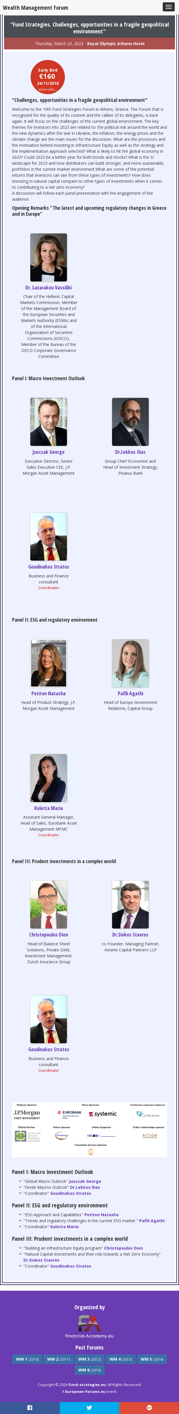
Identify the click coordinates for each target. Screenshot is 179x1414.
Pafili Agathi (130, 693)
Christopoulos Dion (48, 934)
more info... (48, 89)
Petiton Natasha (48, 693)
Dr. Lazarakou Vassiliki (48, 287)
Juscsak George (49, 451)
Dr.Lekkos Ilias (130, 451)
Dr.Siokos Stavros (130, 934)
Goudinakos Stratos (48, 566)
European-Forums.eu (85, 1391)
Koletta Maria (48, 808)
